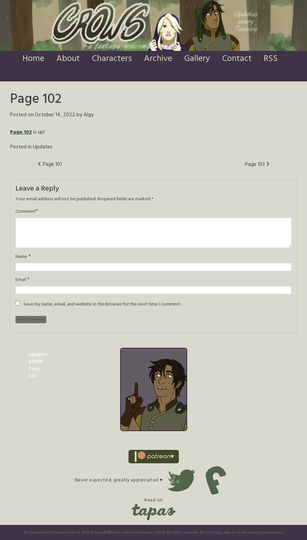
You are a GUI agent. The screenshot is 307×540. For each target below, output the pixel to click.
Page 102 (21, 132)
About (68, 59)
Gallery (197, 59)
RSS (271, 59)
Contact (237, 59)
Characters (112, 59)
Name (21, 257)
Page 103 (257, 164)
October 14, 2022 (55, 115)
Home (33, 59)
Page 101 (50, 164)
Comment (25, 211)
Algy (89, 115)
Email (20, 280)
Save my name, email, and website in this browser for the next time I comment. (102, 304)
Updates (42, 147)
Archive (158, 59)
